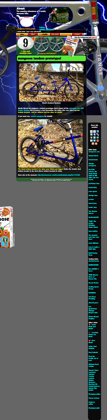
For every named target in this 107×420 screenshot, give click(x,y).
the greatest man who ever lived (94, 237)
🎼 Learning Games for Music (93, 334)
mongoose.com (94, 152)
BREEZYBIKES (93, 265)
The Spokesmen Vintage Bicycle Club (93, 310)
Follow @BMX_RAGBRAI (46, 28)
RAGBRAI (92, 293)
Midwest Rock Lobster (94, 365)
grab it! (94, 37)
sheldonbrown (94, 261)
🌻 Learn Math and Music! (92, 327)
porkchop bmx (94, 183)
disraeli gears (93, 303)
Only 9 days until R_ (27, 31)
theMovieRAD (94, 217)
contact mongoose (37, 116)
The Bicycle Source (93, 212)
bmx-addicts (93, 231)
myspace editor (92, 403)
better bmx (93, 207)
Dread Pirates (93, 283)
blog (22, 34)
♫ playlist (44, 34)
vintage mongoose (92, 165)
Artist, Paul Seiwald (93, 347)
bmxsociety (93, 187)
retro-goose (93, 191)
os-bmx (91, 199)
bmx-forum (93, 203)
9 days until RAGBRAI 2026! (25, 51)
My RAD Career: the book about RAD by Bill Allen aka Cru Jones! (94, 175)
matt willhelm (93, 243)
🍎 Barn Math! (92, 341)
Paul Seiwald (93, 352)
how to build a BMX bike (94, 248)
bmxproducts (93, 156)
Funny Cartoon (94, 398)
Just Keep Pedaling (92, 298)
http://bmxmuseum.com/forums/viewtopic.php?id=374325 (59, 175)
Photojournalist (94, 408)
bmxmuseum (93, 160)
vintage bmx (93, 195)
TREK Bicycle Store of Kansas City (93, 277)
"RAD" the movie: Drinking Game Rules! (93, 224)
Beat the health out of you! (93, 358)
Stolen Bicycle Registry (94, 318)
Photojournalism (94, 394)
